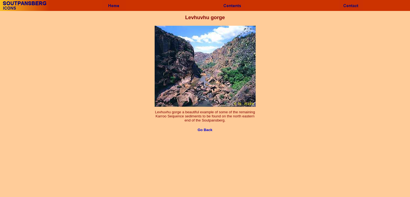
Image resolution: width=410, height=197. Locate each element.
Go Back (205, 130)
